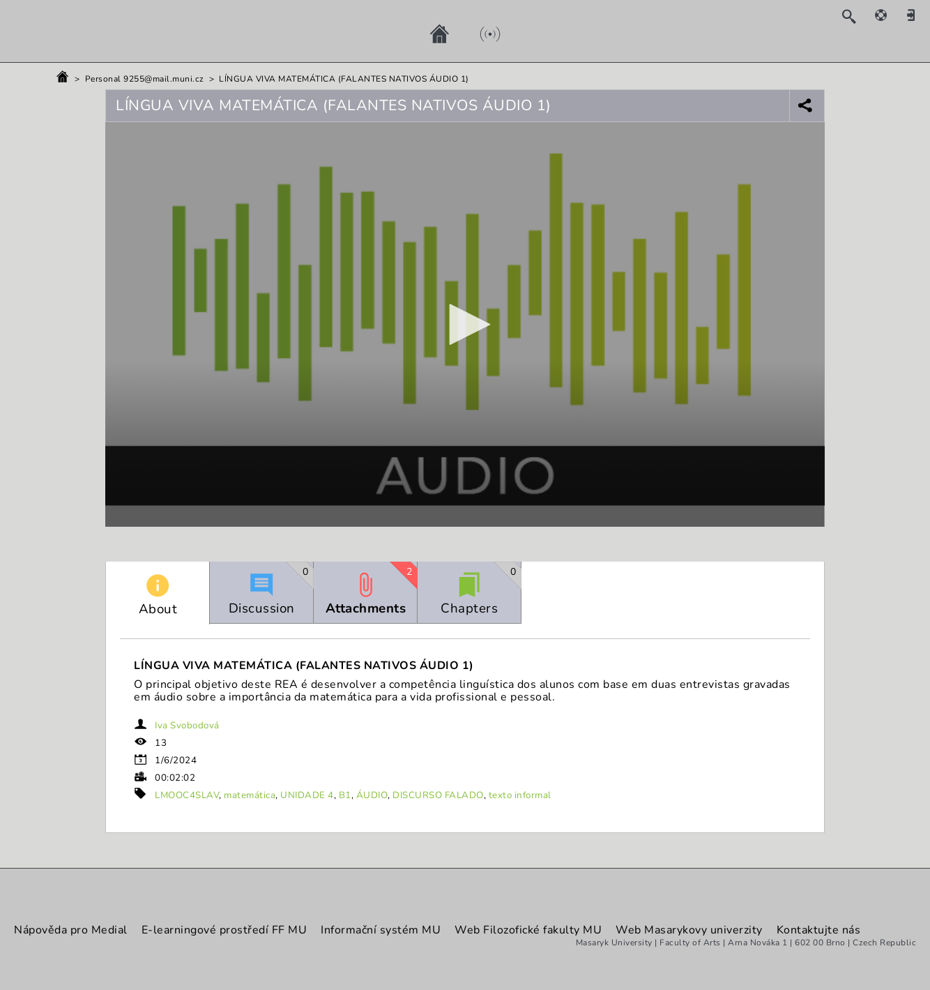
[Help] (888, 14)
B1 (345, 795)
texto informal (520, 795)
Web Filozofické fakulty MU (528, 930)
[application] (464, 324)
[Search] (855, 16)
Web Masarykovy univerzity (689, 930)
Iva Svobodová (187, 725)
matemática (249, 795)
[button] (465, 324)
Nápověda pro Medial (71, 930)
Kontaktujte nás (819, 930)
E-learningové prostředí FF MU (224, 930)
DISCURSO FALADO (438, 795)
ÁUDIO (372, 795)
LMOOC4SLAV (187, 795)
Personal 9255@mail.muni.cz (144, 78)
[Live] (476, 33)
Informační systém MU (381, 930)
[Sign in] (916, 14)
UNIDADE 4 (307, 795)
